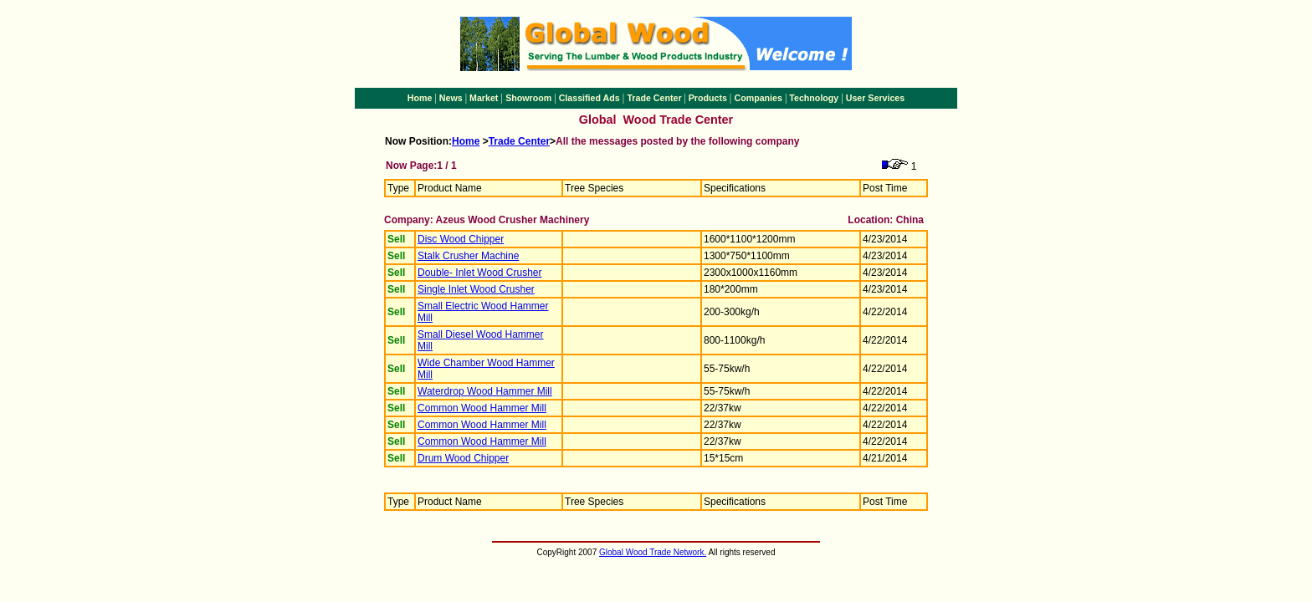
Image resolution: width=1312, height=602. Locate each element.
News (451, 98)
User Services (875, 98)
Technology (813, 98)
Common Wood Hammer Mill (482, 408)
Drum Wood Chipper (463, 458)
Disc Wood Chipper (461, 239)
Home (420, 98)
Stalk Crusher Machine (468, 256)
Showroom (528, 98)
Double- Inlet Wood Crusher (480, 272)
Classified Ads (589, 98)
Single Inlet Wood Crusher (476, 289)
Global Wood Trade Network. (652, 552)
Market (483, 98)
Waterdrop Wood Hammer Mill (485, 391)
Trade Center (654, 98)
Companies (758, 98)
